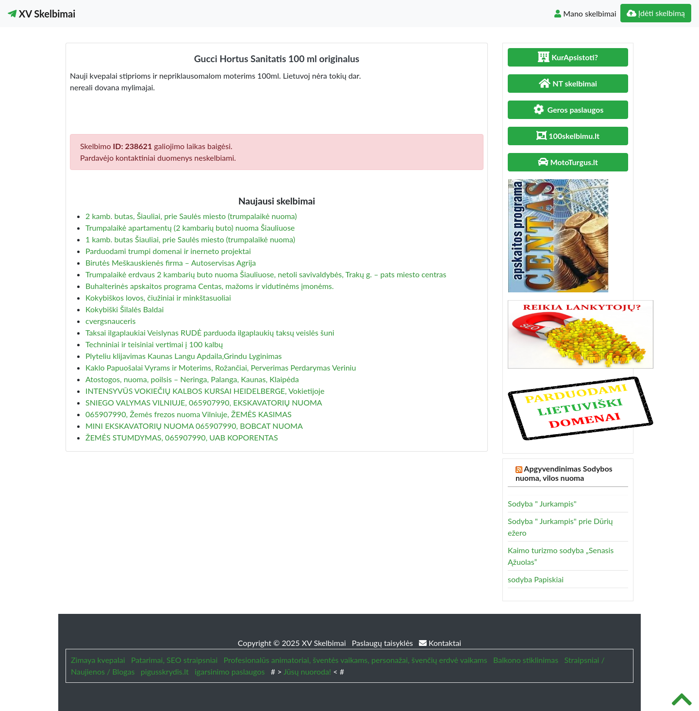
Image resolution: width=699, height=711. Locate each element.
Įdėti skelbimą (656, 12)
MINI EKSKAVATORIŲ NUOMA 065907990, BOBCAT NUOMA (194, 425)
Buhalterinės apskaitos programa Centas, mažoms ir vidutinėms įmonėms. (209, 285)
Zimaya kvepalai (98, 659)
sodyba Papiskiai (536, 579)
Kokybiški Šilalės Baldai (124, 309)
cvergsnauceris (110, 320)
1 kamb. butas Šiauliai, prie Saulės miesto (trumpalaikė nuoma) (190, 239)
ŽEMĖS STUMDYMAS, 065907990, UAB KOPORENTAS (181, 437)
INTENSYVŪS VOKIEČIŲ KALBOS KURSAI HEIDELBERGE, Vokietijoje (204, 390)
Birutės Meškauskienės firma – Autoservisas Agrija (170, 262)
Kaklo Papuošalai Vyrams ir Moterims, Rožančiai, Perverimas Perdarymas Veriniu (220, 367)
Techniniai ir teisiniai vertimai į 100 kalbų (154, 344)
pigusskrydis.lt (165, 671)
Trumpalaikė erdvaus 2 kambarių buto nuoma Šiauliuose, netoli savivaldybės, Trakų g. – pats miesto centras (265, 274)
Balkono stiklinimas (525, 659)
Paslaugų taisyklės (383, 642)
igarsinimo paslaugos (230, 671)
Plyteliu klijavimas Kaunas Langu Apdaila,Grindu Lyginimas (183, 355)
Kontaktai (440, 642)
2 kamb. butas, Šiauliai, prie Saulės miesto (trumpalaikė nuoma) (191, 215)
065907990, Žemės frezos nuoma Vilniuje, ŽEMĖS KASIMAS (188, 414)
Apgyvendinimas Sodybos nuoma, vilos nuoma (564, 473)
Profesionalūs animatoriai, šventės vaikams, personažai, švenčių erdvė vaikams (355, 659)
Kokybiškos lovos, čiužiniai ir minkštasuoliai (158, 297)
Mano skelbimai (585, 13)
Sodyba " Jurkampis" (542, 503)
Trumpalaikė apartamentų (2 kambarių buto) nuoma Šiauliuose (190, 227)
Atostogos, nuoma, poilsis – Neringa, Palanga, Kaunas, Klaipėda (192, 379)
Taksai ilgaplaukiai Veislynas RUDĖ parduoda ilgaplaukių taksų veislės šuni (209, 332)
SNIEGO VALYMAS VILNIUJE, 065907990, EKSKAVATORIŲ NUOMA (203, 402)
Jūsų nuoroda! (307, 671)
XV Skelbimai (41, 13)
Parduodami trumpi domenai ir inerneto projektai (168, 250)
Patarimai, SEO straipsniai (174, 659)
